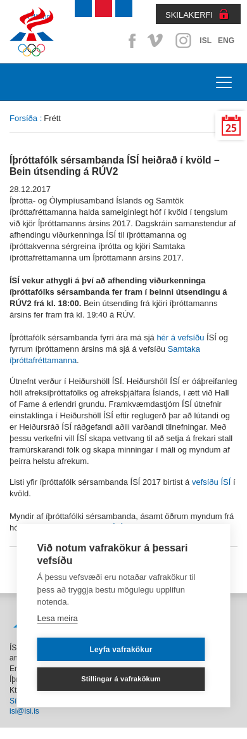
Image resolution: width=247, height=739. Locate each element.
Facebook (130, 40)
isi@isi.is (24, 711)
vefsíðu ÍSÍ (211, 482)
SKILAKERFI (189, 15)
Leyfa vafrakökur (120, 649)
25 (231, 128)
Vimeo (156, 40)
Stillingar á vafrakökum (121, 679)
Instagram (183, 40)
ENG (226, 40)
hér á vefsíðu (180, 337)
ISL (206, 40)
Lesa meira (57, 618)
